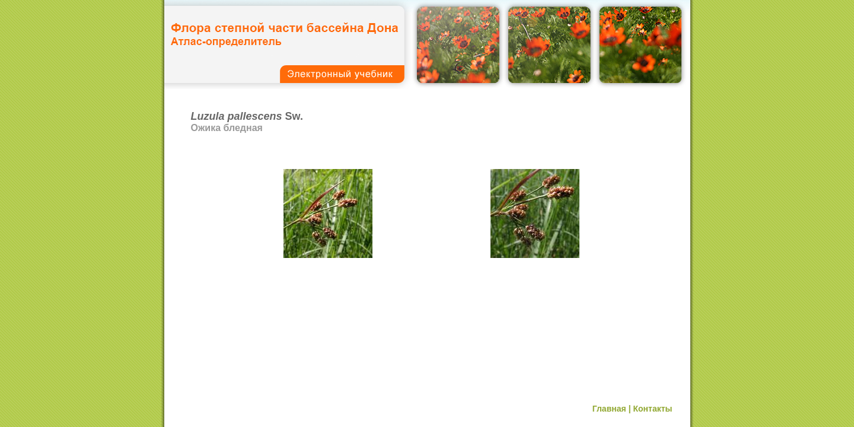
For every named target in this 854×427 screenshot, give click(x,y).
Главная (609, 408)
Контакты (652, 408)
